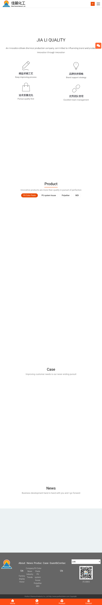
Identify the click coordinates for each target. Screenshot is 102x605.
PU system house (49, 195)
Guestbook (54, 563)
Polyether (66, 195)
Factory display (22, 577)
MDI (77, 195)
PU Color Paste (29, 195)
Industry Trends (29, 575)
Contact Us (61, 567)
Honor (21, 582)
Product (51, 184)
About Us (21, 567)
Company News (30, 569)
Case (51, 369)
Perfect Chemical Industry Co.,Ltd (36, 596)
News (51, 488)
